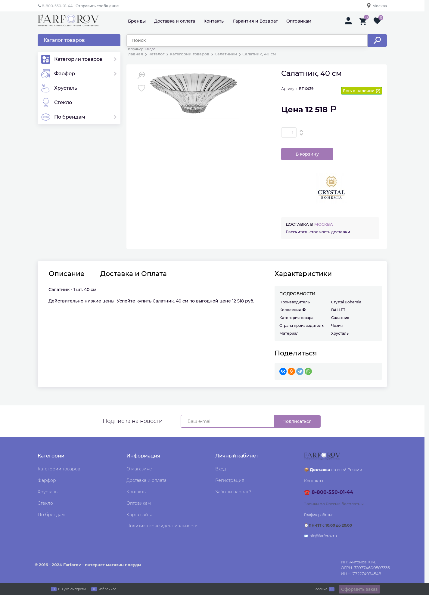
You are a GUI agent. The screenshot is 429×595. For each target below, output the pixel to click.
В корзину (307, 154)
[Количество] (289, 132)
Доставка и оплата (174, 21)
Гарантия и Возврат (255, 21)
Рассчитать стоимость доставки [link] (318, 231)
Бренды (137, 21)
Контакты (214, 21)
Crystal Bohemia (346, 302)
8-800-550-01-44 (57, 6)
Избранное (107, 589)
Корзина (320, 589)
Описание (67, 274)
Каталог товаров (64, 40)
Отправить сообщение (97, 6)
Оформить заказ (359, 589)
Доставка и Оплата (133, 274)
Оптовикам (298, 21)
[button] (302, 130)
